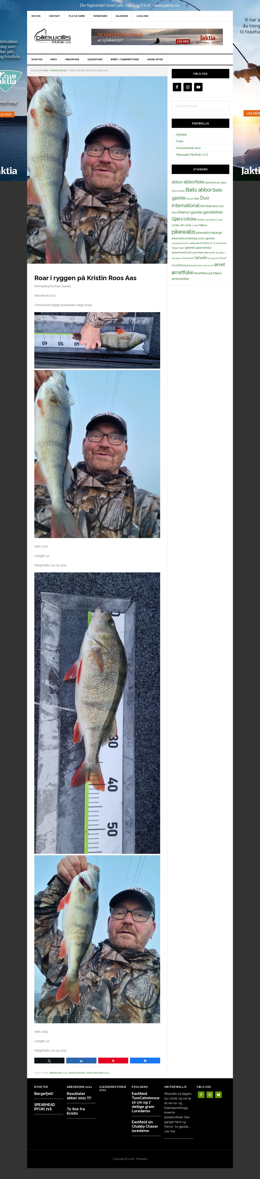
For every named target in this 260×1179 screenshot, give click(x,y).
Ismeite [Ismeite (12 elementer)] (200, 219)
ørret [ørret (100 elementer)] (219, 264)
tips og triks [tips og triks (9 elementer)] (213, 258)
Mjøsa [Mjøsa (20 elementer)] (203, 225)
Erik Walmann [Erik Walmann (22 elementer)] (209, 206)
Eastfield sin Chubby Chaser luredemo (145, 1126)
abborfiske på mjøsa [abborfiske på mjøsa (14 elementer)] (215, 182)
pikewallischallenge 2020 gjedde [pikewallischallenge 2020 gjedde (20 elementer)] (193, 238)
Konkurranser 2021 (97, 1073)
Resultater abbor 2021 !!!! (79, 1095)
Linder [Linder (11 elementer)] (219, 219)
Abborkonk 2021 (58, 1073)
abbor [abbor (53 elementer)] (177, 182)
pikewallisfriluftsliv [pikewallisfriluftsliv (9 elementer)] (180, 243)
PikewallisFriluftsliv (57, 37)
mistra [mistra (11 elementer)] (195, 225)
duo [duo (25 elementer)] (197, 198)
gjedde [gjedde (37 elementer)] (196, 212)
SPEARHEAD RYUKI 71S (44, 1106)
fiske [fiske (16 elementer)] (174, 212)
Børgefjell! (43, 1093)
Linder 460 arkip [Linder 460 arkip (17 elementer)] (181, 225)
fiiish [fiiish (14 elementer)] (221, 206)
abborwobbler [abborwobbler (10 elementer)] (178, 191)
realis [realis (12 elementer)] (181, 248)
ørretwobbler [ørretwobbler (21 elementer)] (180, 279)
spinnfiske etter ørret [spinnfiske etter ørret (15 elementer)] (203, 252)
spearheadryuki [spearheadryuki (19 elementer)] (182, 252)
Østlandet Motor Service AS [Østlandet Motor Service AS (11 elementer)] (200, 265)
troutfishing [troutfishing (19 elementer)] (179, 265)
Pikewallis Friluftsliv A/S (192, 154)
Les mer (169, 1131)
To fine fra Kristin (76, 1111)
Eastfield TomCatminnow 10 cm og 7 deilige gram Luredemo (145, 1102)
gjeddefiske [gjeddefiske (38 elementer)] (213, 212)
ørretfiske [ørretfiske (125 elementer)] (183, 272)
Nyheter (181, 134)
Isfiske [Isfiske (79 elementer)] (189, 219)
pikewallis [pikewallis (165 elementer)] (183, 232)
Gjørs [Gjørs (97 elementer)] (177, 219)
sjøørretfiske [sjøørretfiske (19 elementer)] (203, 247)
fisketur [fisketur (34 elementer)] (184, 212)
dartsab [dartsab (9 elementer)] (189, 199)
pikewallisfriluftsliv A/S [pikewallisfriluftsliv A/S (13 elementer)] (202, 243)
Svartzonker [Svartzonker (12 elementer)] (187, 258)
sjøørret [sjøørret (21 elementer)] (190, 247)
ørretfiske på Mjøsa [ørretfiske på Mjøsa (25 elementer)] (207, 273)
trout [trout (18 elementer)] (223, 258)
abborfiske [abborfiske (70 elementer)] (193, 181)
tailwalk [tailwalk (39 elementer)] (201, 258)
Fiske (179, 141)
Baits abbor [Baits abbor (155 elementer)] (198, 190)
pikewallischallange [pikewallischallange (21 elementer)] (209, 232)
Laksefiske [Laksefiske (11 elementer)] (210, 219)
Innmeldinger (77, 1073)
